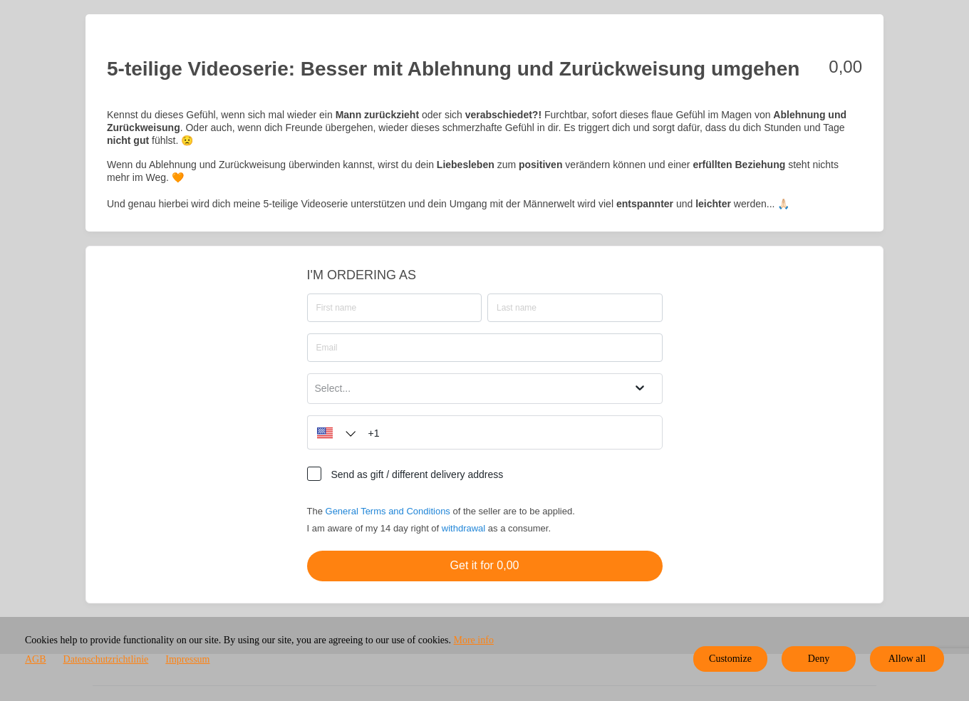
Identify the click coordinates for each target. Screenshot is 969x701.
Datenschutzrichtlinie (106, 659)
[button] (332, 432)
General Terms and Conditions (388, 511)
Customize (730, 658)
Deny (818, 658)
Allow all (907, 658)
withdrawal (463, 528)
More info (474, 640)
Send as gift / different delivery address (417, 474)
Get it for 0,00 (484, 565)
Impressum (187, 659)
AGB (35, 659)
